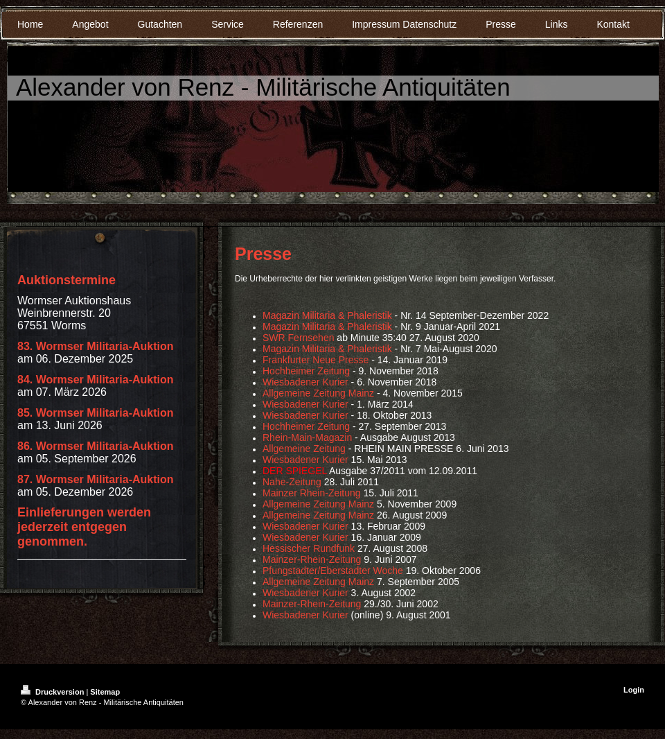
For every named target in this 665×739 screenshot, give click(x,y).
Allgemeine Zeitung (304, 448)
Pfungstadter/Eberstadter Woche (333, 570)
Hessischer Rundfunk (309, 548)
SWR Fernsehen (298, 337)
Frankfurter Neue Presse (316, 359)
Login (633, 690)
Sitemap (105, 692)
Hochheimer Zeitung (306, 370)
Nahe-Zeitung (292, 481)
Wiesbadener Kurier (305, 382)
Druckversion (53, 692)
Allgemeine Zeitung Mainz (320, 393)
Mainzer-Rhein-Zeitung (312, 559)
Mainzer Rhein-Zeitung (312, 492)
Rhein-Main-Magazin (307, 437)
